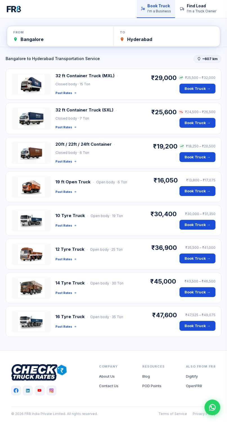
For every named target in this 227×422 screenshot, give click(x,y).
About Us (107, 376)
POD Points (151, 386)
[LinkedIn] (28, 390)
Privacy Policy (204, 414)
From (18, 32)
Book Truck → (197, 88)
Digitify (192, 376)
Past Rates (66, 93)
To (122, 32)
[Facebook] (16, 390)
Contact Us (108, 386)
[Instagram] (51, 390)
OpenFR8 (194, 386)
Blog (146, 376)
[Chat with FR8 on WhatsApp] (212, 407)
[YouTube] (39, 390)
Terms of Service (172, 414)
